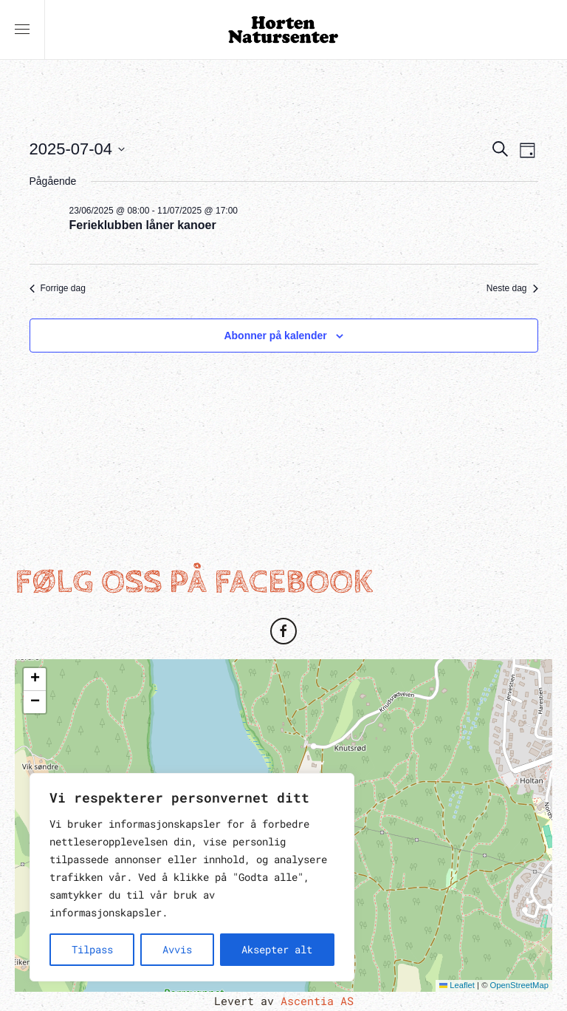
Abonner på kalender (275, 335)
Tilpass (92, 949)
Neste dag (512, 288)
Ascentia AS (317, 1000)
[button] (22, 29)
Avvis (177, 949)
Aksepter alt (276, 949)
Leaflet (457, 985)
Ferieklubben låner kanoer (142, 225)
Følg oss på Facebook (194, 582)
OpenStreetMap (519, 985)
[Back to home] (283, 29)
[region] (192, 877)
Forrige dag (58, 288)
